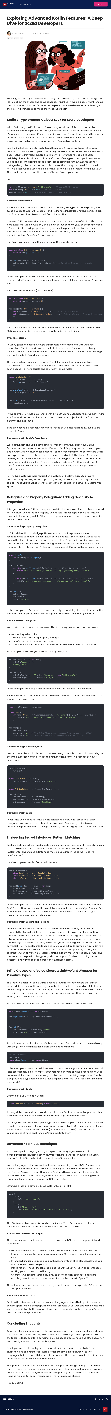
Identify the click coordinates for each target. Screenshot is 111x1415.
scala (10, 38)
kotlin (16, 38)
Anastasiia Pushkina (19, 33)
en (21, 38)
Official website (24, 4)
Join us (101, 4)
